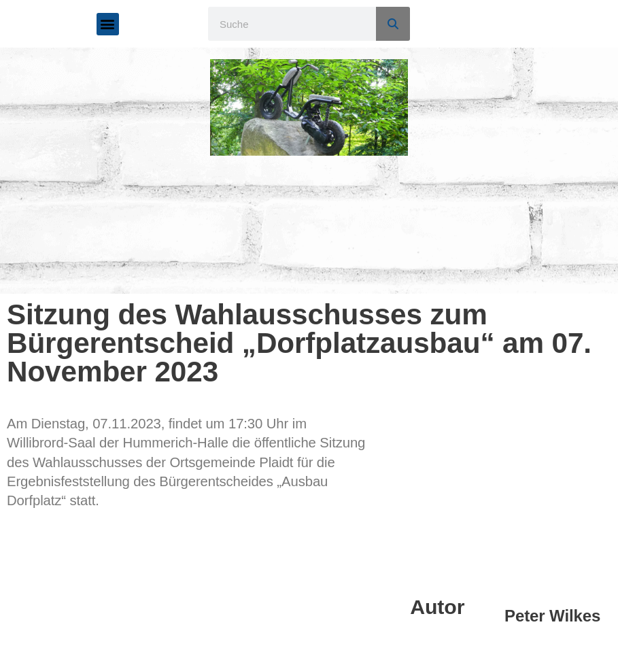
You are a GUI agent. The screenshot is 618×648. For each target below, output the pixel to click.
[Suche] (393, 24)
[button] (108, 24)
